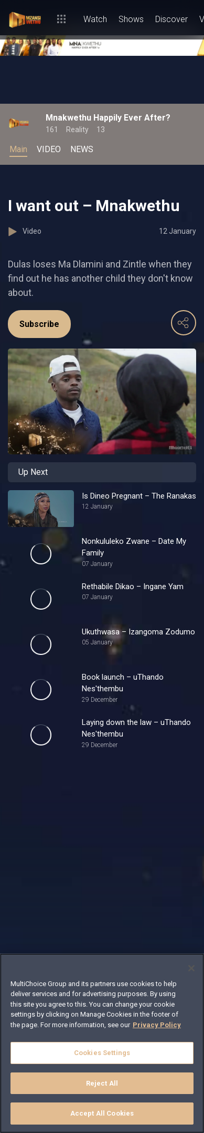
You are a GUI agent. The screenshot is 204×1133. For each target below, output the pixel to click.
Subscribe (39, 324)
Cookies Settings (102, 1053)
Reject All (102, 1083)
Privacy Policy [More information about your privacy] (157, 1025)
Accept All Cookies (102, 1113)
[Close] (191, 968)
